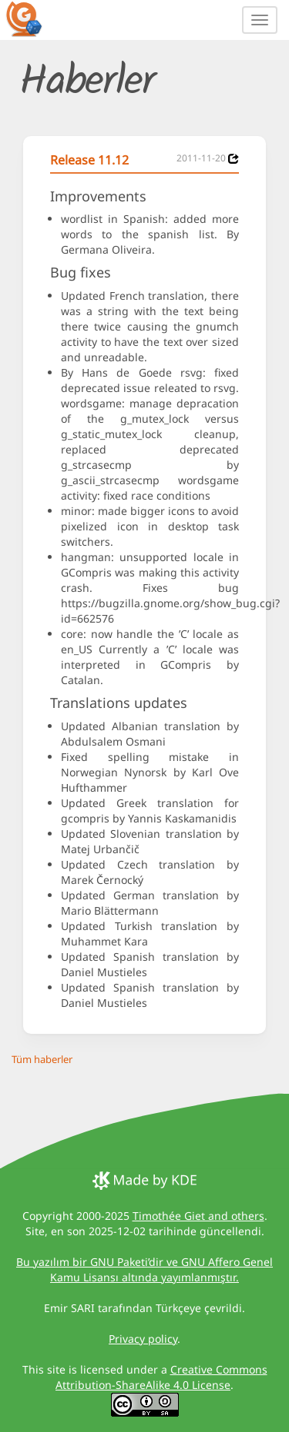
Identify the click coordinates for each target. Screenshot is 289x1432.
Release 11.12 (89, 159)
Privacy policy (143, 1338)
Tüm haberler (42, 1059)
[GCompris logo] (33, 18)
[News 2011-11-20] (233, 158)
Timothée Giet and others (198, 1215)
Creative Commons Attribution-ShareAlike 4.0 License (161, 1377)
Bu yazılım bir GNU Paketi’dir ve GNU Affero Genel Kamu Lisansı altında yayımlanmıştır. (144, 1269)
